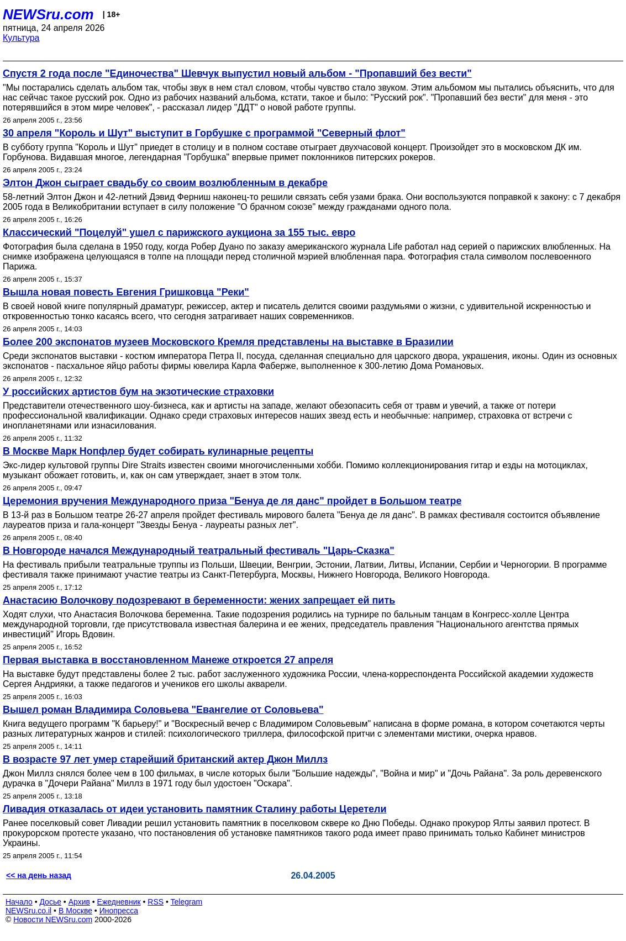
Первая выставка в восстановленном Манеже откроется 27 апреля (168, 659)
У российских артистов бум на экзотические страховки (138, 391)
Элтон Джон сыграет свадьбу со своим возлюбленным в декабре (165, 182)
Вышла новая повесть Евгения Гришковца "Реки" (126, 292)
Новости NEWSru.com (52, 919)
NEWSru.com (48, 14)
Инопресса (119, 910)
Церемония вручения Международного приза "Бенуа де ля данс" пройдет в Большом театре (232, 500)
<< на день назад (38, 875)
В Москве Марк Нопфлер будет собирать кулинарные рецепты (158, 451)
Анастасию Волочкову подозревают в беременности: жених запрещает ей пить (199, 600)
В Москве (75, 910)
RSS (156, 901)
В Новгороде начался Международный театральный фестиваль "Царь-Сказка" (198, 550)
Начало (19, 901)
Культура (21, 38)
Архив (79, 901)
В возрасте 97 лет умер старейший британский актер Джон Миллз (165, 759)
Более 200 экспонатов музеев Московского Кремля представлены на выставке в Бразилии (228, 341)
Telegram (187, 901)
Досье (50, 901)
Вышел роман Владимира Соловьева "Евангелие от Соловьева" (163, 709)
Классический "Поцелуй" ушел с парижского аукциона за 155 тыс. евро (179, 232)
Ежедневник (119, 901)
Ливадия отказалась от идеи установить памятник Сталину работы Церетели (195, 809)
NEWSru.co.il (28, 910)
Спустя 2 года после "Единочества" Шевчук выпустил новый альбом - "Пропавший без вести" (237, 73)
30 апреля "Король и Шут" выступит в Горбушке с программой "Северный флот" (204, 133)
